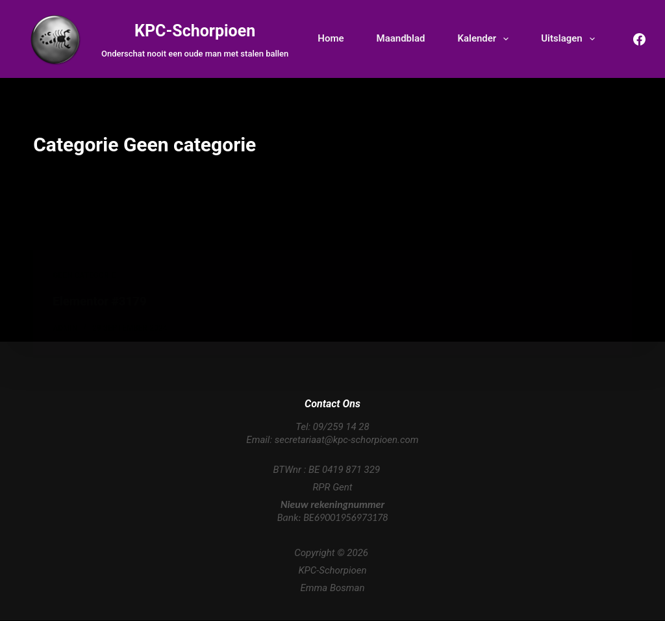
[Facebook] (639, 39)
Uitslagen (570, 39)
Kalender (485, 39)
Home (331, 38)
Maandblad (401, 38)
